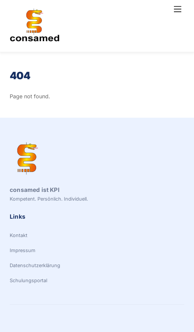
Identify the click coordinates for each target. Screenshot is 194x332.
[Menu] (177, 9)
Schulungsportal (28, 280)
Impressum (22, 250)
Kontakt (18, 235)
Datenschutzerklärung (35, 265)
